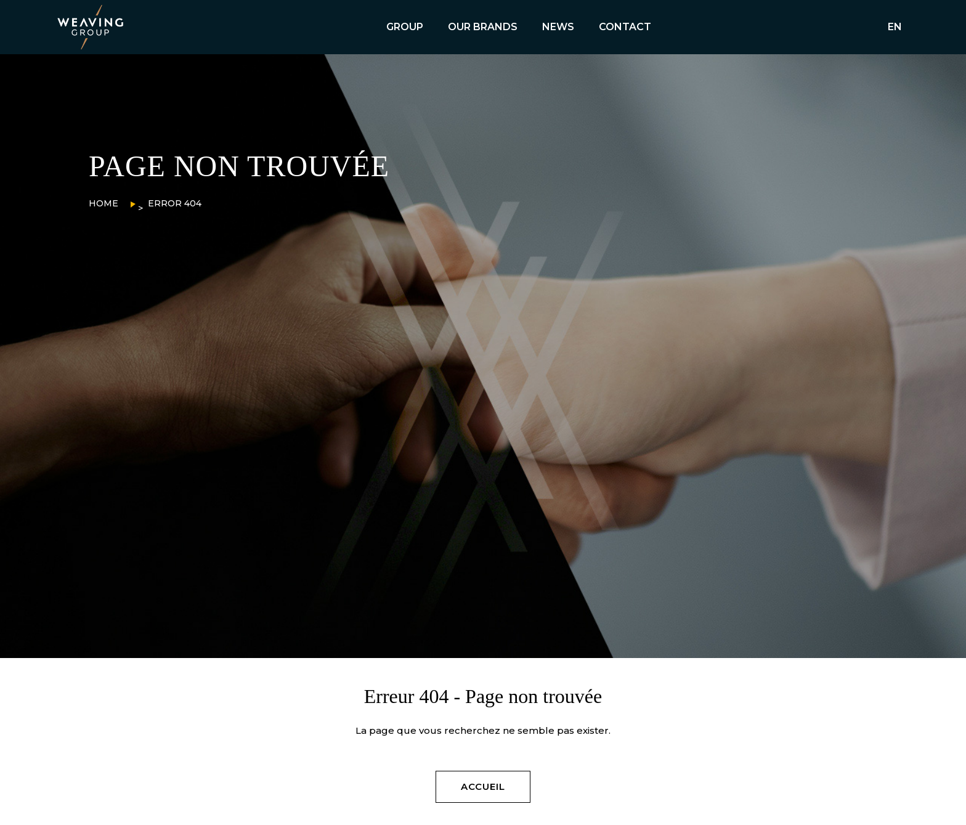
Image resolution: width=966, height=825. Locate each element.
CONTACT (625, 27)
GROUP (404, 27)
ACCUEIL (483, 786)
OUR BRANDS (483, 27)
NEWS (558, 27)
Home (103, 203)
